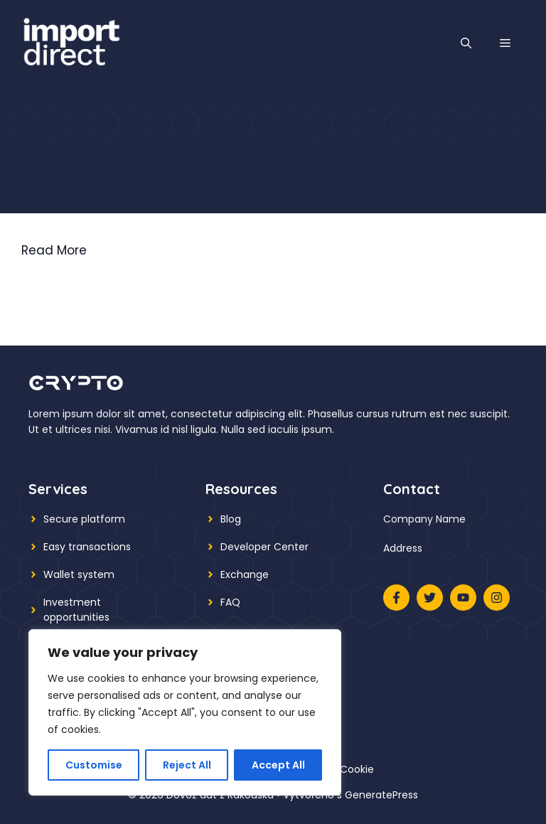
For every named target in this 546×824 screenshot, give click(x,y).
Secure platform (84, 519)
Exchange (244, 574)
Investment (72, 602)
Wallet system (78, 574)
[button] (466, 43)
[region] (184, 712)
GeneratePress (381, 795)
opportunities (76, 617)
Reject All (187, 765)
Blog (230, 519)
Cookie (357, 769)
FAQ (230, 602)
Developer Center (264, 547)
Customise (93, 765)
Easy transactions (87, 547)
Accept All (278, 765)
